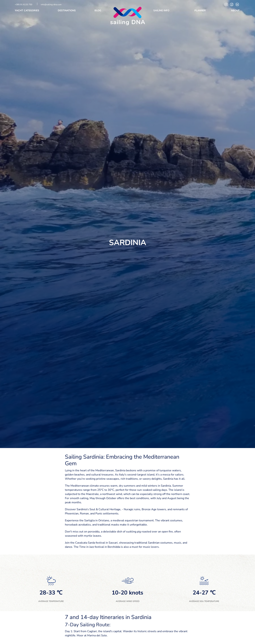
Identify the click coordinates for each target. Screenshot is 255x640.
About (235, 10)
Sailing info (161, 10)
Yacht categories (27, 10)
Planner (200, 10)
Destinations (67, 10)
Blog (98, 10)
